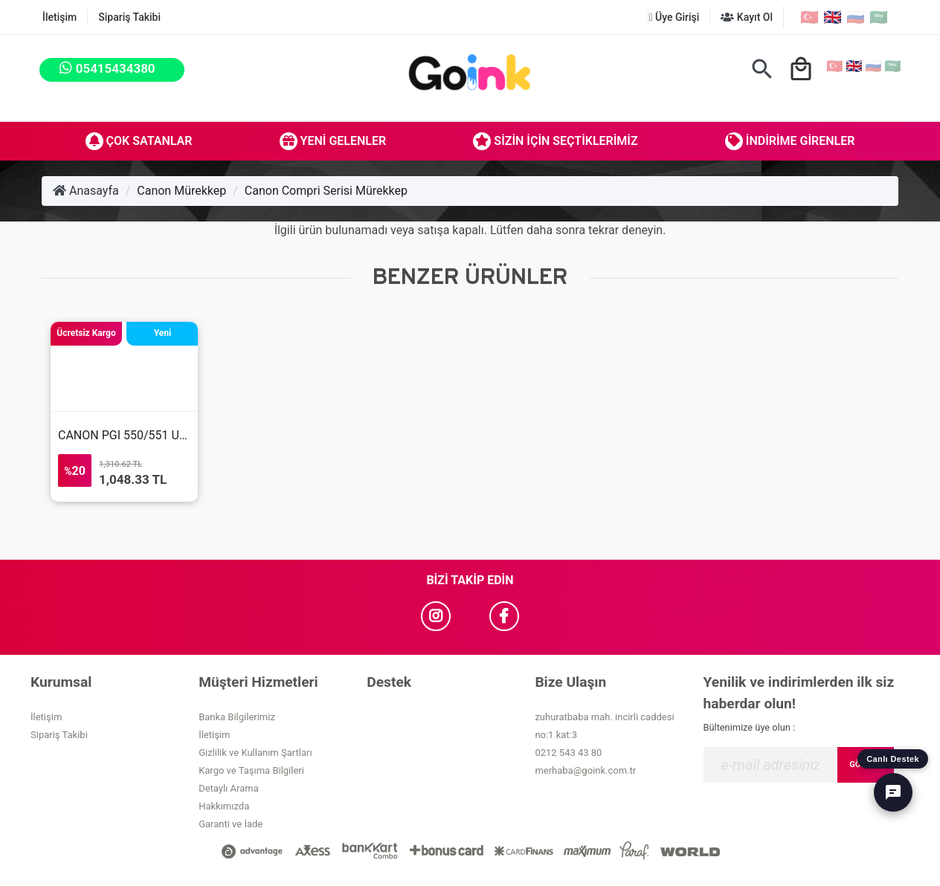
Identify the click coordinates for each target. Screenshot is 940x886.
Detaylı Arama (229, 788)
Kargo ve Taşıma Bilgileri (251, 770)
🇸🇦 (878, 17)
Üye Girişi (673, 17)
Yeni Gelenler (333, 141)
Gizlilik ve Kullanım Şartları (255, 752)
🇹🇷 (809, 17)
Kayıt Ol (747, 17)
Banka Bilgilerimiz (237, 716)
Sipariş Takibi (129, 17)
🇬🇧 (832, 17)
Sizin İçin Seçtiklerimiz (555, 141)
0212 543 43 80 (568, 752)
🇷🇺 (855, 17)
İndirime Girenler (790, 141)
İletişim (59, 17)
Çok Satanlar (139, 141)
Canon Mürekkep (181, 191)
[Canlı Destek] (893, 792)
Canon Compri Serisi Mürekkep (326, 191)
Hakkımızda (224, 806)
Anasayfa (86, 191)
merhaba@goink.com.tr (585, 770)
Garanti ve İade (231, 824)
